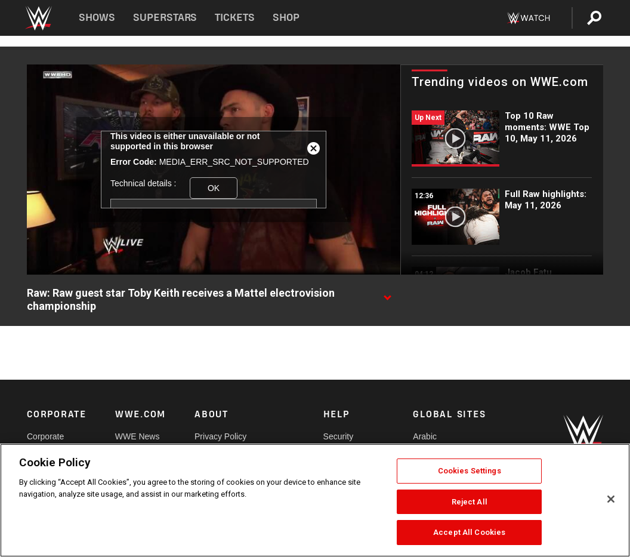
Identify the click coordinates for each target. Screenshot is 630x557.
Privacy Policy (220, 436)
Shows (97, 17)
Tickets (235, 17)
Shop (286, 17)
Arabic (425, 436)
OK (214, 188)
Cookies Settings (469, 470)
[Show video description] (387, 294)
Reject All (469, 501)
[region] (315, 500)
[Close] (611, 499)
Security (338, 436)
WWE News (137, 436)
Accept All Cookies (469, 532)
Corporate (45, 436)
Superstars (165, 17)
